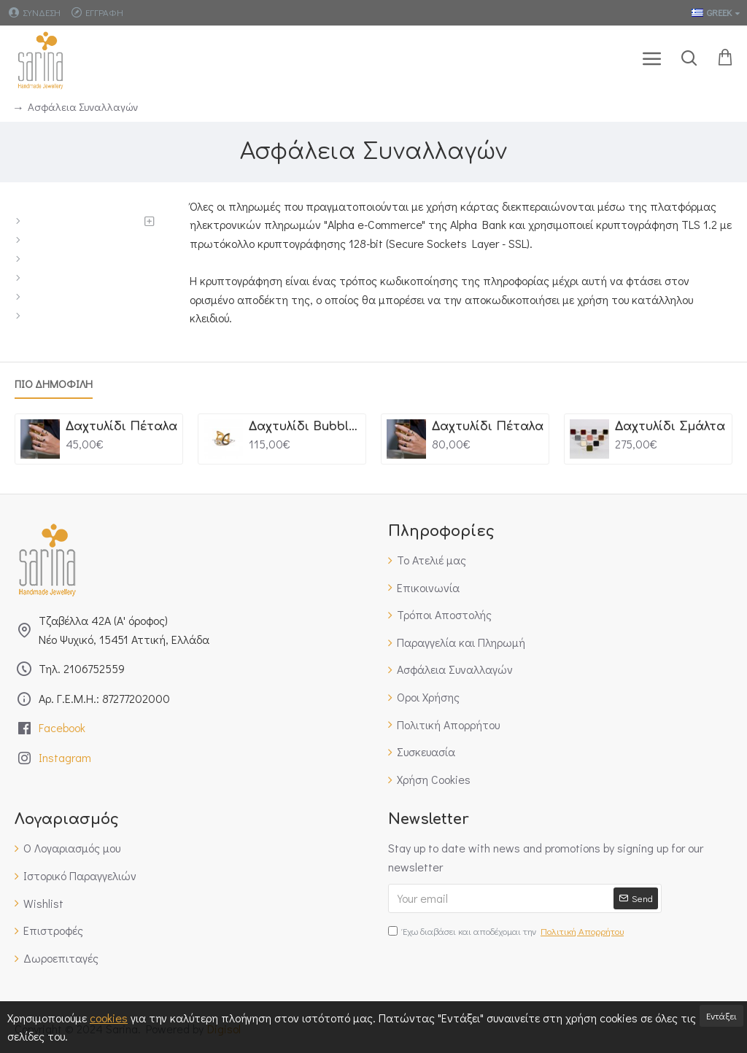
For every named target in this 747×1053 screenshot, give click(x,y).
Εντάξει (721, 1015)
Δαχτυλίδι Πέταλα (121, 426)
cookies (109, 1017)
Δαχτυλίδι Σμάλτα (670, 426)
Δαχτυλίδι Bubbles (304, 426)
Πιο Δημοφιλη (54, 384)
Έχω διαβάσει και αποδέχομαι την (507, 931)
